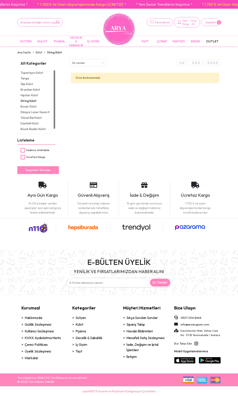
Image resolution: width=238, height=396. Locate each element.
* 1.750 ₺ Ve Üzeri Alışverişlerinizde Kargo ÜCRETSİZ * (94, 4)
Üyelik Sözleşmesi (38, 351)
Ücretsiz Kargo (35, 157)
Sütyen (81, 318)
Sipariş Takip (135, 324)
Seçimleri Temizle (38, 170)
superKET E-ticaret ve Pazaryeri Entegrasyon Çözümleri (119, 391)
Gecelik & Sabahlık (89, 338)
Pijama (81, 331)
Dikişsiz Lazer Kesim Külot (35, 112)
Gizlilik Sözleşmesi (38, 324)
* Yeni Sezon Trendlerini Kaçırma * (177, 4)
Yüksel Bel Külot (31, 118)
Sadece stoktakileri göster (43, 150)
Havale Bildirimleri (139, 331)
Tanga (25, 78)
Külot (79, 324)
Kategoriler (84, 308)
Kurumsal (30, 308)
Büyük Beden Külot (33, 129)
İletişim (131, 356)
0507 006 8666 (187, 317)
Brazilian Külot (30, 90)
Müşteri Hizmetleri (142, 308)
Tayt (79, 351)
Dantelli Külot (30, 123)
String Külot (28, 101)
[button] (210, 22)
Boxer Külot (29, 106)
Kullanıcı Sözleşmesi (39, 331)
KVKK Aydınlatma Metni (43, 338)
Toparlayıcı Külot (32, 73)
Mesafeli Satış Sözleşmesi (145, 338)
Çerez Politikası (36, 344)
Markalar (31, 358)
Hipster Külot (29, 95)
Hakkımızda (33, 318)
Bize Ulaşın (185, 308)
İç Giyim (81, 344)
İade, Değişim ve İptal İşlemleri (142, 347)
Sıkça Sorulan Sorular (142, 318)
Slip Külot (27, 84)
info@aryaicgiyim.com (191, 324)
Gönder (160, 282)
